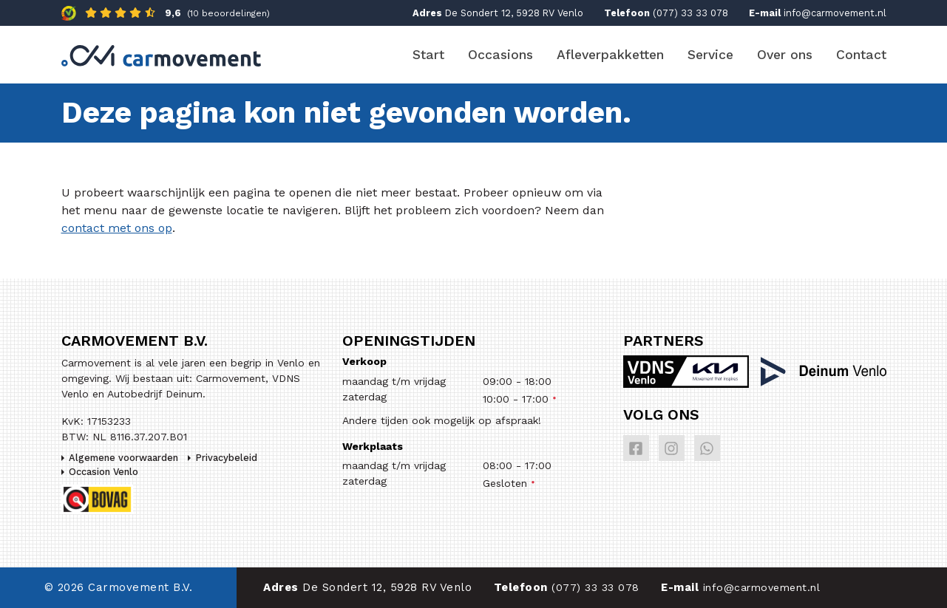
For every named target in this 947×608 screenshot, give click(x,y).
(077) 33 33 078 (690, 12)
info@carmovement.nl (835, 12)
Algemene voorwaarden (123, 457)
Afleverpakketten (610, 54)
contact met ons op (116, 228)
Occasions (500, 54)
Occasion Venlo (103, 471)
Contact (861, 54)
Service (710, 54)
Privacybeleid (226, 457)
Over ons (784, 54)
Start (428, 54)
